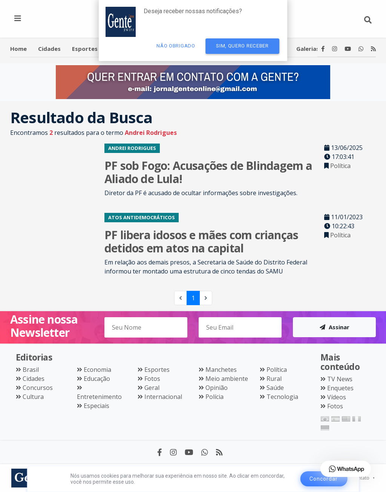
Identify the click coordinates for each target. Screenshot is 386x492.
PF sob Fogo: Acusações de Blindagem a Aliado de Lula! (208, 172)
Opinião (216, 388)
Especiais (96, 406)
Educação (241, 48)
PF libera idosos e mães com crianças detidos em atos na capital (201, 241)
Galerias (307, 48)
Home (18, 48)
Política (205, 48)
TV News (339, 379)
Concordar (323, 479)
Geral (151, 388)
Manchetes (221, 369)
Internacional (163, 397)
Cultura (33, 397)
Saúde (275, 388)
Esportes (85, 48)
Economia (97, 369)
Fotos (152, 378)
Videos (275, 48)
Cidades (49, 48)
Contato (361, 477)
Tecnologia (282, 397)
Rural (274, 378)
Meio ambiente (226, 378)
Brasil (31, 369)
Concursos (38, 388)
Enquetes (340, 388)
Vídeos (336, 397)
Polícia (175, 48)
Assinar (334, 327)
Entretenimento (132, 48)
